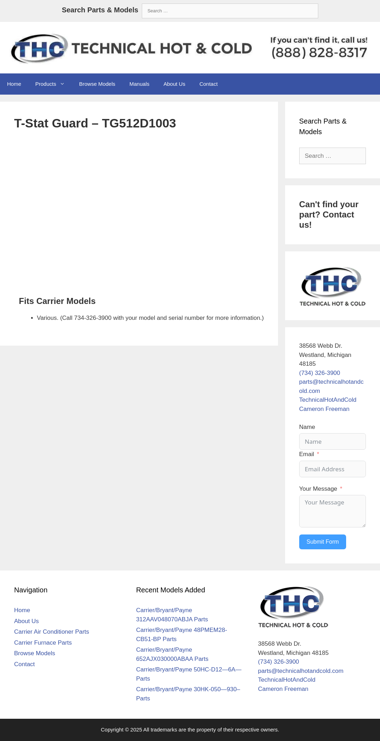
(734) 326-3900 (319, 373)
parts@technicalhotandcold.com (300, 671)
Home (14, 84)
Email (306, 454)
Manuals (139, 84)
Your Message (318, 488)
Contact (208, 84)
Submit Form (323, 542)
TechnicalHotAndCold (328, 399)
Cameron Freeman (324, 409)
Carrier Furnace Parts (43, 642)
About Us (174, 84)
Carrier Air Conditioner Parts (51, 631)
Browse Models (97, 84)
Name (307, 427)
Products (53, 84)
